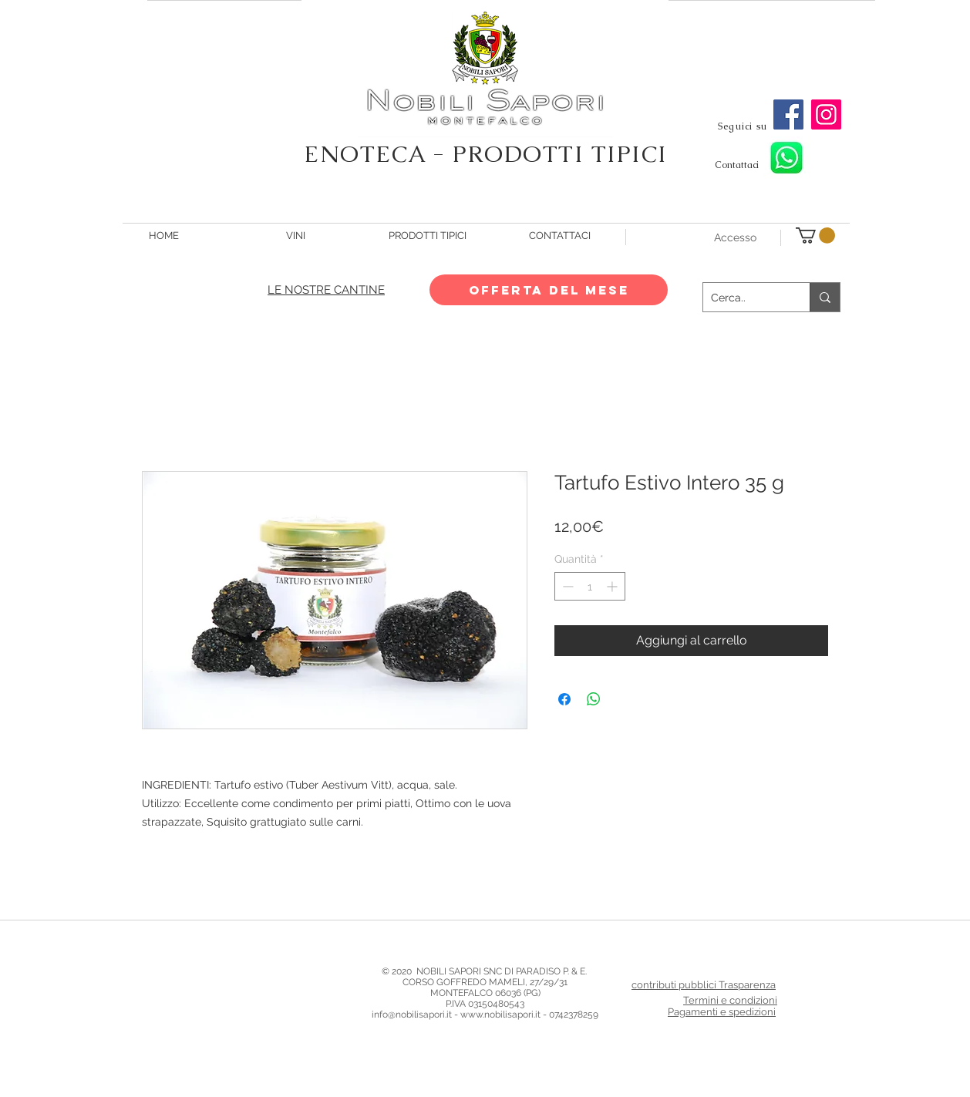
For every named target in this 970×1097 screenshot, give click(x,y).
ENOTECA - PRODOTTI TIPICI (486, 154)
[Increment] (613, 586)
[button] (815, 235)
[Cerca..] (744, 297)
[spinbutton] (590, 586)
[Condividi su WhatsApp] (593, 699)
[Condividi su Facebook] (564, 699)
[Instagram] (826, 114)
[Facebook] (788, 114)
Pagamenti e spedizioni (722, 1012)
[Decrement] (566, 586)
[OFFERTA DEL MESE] (548, 289)
